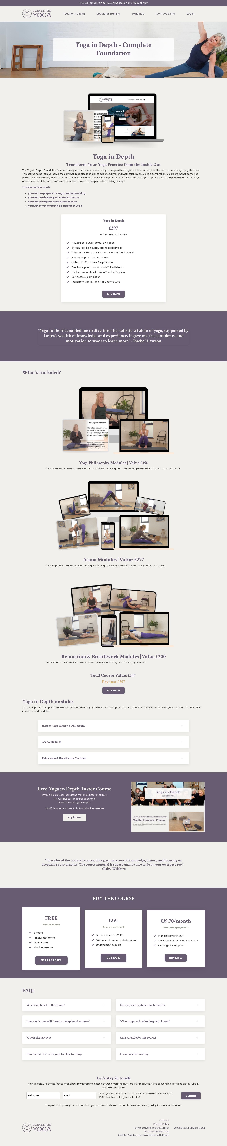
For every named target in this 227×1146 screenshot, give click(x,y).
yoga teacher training (71, 193)
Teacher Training (74, 13)
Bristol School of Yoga (156, 1135)
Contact (164, 1124)
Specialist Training (108, 13)
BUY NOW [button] (113, 294)
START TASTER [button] (51, 962)
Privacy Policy (161, 1128)
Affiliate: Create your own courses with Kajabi (143, 1139)
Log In (190, 13)
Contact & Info (165, 13)
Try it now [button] (75, 819)
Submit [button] (191, 1099)
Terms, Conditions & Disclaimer (151, 1131)
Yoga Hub (138, 13)
